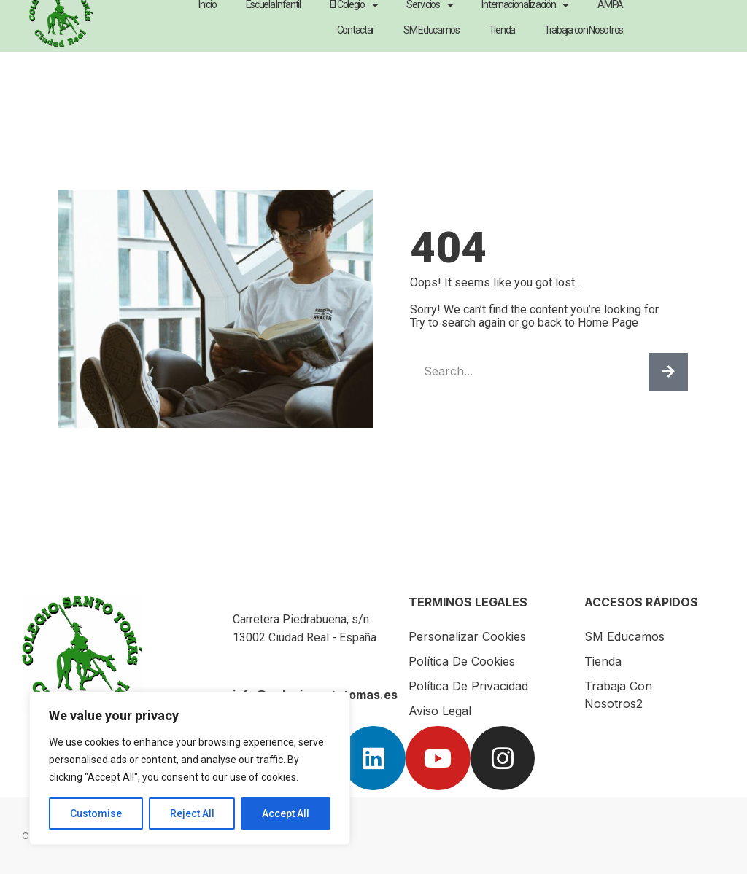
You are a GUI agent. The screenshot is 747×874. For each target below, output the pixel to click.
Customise (96, 813)
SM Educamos (624, 636)
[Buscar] (668, 372)
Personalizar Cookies (467, 636)
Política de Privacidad (468, 686)
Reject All (192, 813)
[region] (189, 768)
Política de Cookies (462, 661)
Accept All (285, 813)
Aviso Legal (440, 710)
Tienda (603, 661)
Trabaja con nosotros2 (618, 695)
